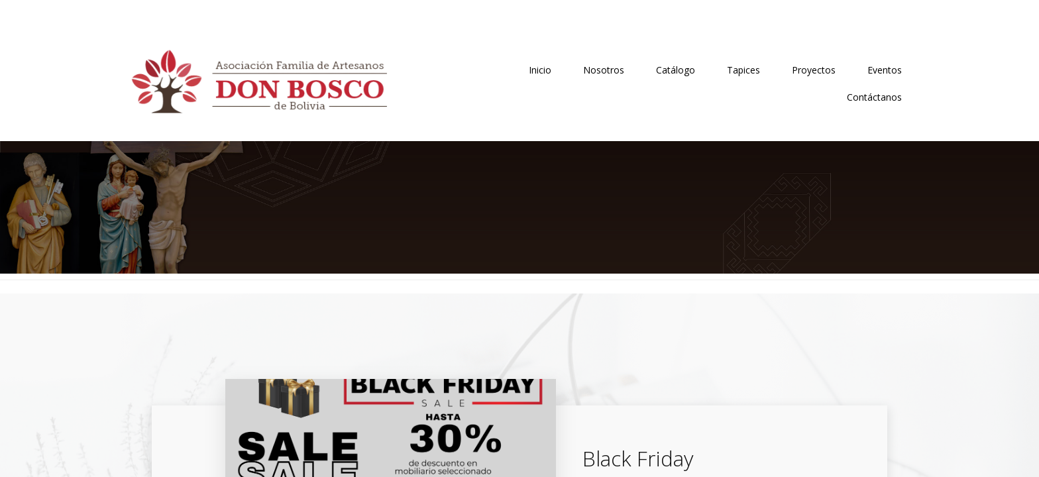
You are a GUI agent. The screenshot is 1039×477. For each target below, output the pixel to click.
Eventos (884, 70)
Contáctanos (874, 97)
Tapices (743, 70)
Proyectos (814, 70)
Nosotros (603, 70)
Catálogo (675, 70)
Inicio (540, 70)
